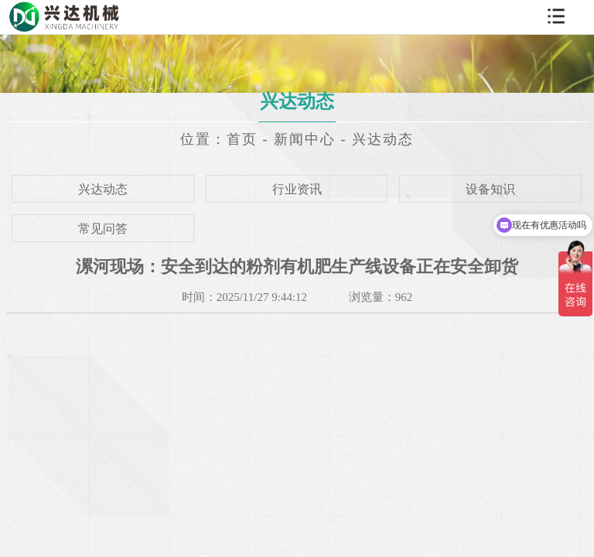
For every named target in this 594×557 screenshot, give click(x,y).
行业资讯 (297, 189)
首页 (242, 139)
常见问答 (103, 228)
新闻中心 (305, 139)
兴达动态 (383, 139)
